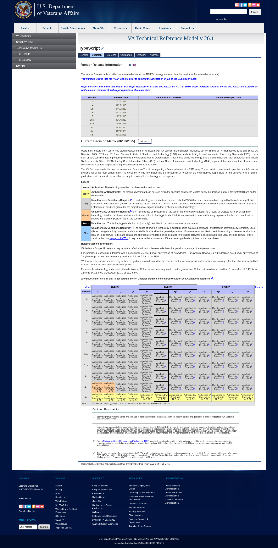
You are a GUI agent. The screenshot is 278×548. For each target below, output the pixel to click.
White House (61, 524)
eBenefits (96, 501)
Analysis (154, 55)
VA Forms (96, 512)
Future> (259, 287)
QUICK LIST (98, 478)
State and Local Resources (104, 516)
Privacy (58, 489)
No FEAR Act (61, 505)
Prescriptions (98, 493)
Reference (111, 55)
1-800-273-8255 (26, 489)
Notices (58, 485)
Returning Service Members (142, 492)
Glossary (23, 60)
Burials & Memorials (73, 28)
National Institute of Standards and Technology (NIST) (126, 441)
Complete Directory (27, 511)
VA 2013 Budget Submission (105, 524)
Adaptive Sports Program (140, 526)
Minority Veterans (137, 511)
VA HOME (60, 478)
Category (141, 55)
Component (126, 55)
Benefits (47, 28)
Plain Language (136, 515)
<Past (88, 287)
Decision (97, 55)
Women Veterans (137, 507)
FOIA (57, 493)
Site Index (60, 516)
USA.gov (59, 520)
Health (25, 28)
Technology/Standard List (29, 48)
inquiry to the (118, 238)
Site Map (20, 66)
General (84, 55)
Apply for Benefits (100, 485)
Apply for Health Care (102, 489)
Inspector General (63, 528)
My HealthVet (99, 497)
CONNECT (24, 478)
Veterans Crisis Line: (28, 486)
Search (24, 42)
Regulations (60, 497)
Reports (23, 54)
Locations (165, 28)
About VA (98, 28)
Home (23, 36)
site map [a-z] (222, 19)
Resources (120, 28)
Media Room (142, 28)
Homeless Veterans (138, 503)
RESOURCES (135, 478)
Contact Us (187, 28)
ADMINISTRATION (174, 478)
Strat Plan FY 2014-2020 (103, 520)
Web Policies (61, 501)
